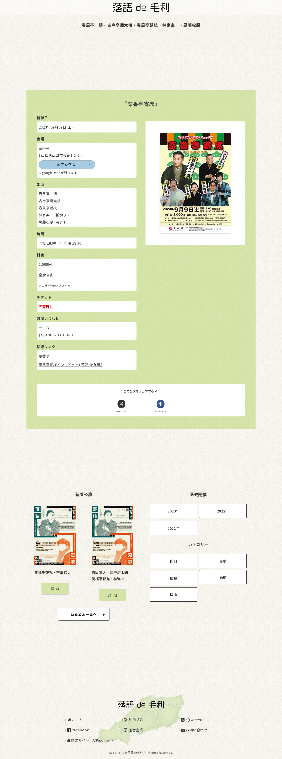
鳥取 (223, 577)
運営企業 (133, 730)
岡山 (173, 594)
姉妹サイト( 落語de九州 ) (90, 740)
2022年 (223, 510)
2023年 (174, 510)
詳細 (56, 588)
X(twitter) (192, 719)
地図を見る (57, 164)
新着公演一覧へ (88, 614)
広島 (173, 578)
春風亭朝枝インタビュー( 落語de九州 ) (70, 364)
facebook (78, 730)
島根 (223, 561)
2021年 (174, 528)
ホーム (75, 719)
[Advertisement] (117, 62)
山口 (173, 561)
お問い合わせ (194, 730)
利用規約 (133, 719)
